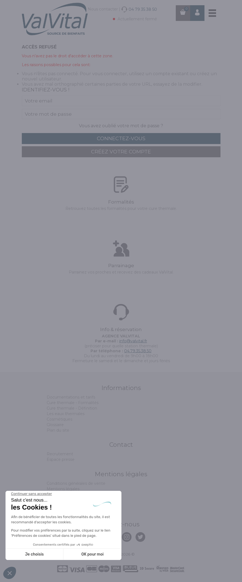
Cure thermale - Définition (72, 408)
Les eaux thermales (65, 413)
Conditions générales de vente (76, 483)
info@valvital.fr (133, 341)
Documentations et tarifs (71, 397)
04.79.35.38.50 (137, 350)
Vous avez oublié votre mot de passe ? (121, 125)
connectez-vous (121, 139)
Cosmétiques (59, 419)
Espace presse (61, 459)
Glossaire (55, 424)
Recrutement (60, 453)
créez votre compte (121, 152)
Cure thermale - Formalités (73, 402)
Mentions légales (63, 488)
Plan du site (58, 430)
